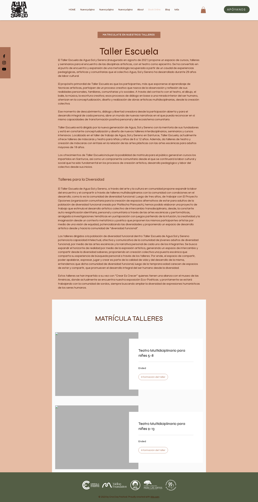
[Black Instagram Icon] (4, 62)
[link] (165, 353)
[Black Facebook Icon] (4, 56)
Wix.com (155, 497)
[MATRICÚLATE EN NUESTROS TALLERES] (129, 35)
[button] (237, 9)
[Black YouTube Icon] (4, 69)
